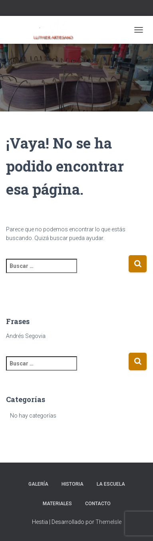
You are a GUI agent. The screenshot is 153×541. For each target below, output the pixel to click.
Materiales (57, 503)
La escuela (111, 484)
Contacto (98, 503)
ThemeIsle (108, 522)
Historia (72, 484)
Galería (38, 484)
